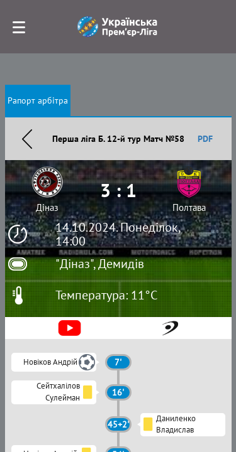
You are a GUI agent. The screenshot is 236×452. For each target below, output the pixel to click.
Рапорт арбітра (38, 100)
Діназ (47, 207)
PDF (205, 138)
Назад (27, 138)
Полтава (189, 207)
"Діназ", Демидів (99, 264)
